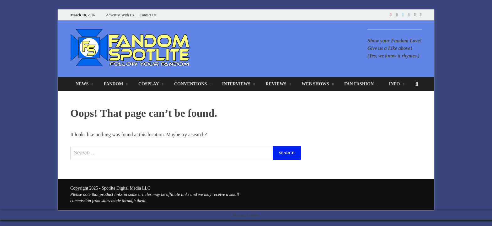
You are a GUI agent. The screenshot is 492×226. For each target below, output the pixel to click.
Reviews (276, 84)
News (82, 84)
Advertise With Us (120, 15)
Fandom (113, 84)
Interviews (236, 84)
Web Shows (315, 84)
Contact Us (148, 15)
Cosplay (148, 84)
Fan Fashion (359, 84)
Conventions (190, 84)
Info (394, 84)
